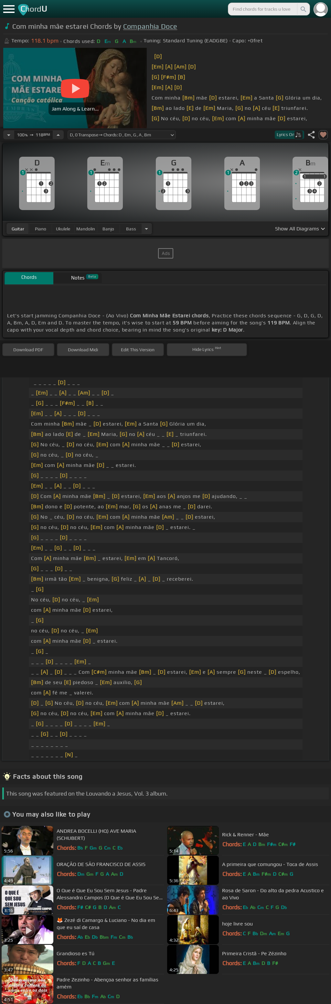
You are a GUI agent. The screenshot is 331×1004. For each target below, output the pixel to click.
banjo (108, 228)
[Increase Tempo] (58, 134)
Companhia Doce (150, 26)
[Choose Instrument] (146, 229)
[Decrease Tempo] (8, 134)
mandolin (85, 228)
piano (40, 228)
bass (131, 228)
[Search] (303, 9)
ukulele (63, 228)
